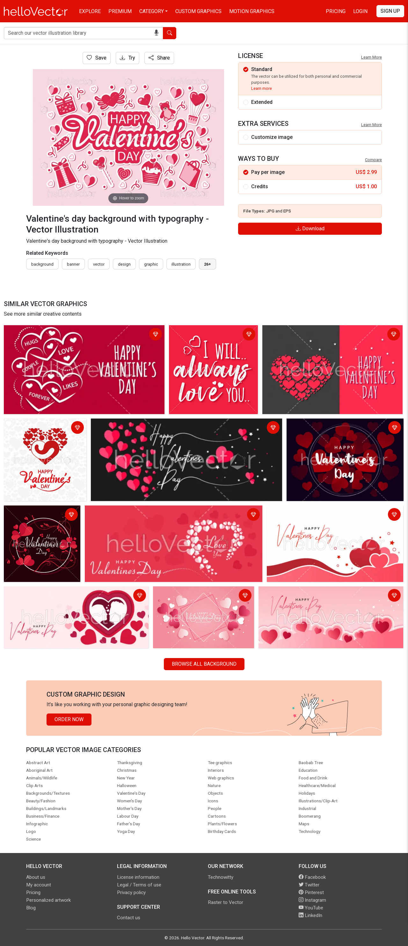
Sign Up (390, 11)
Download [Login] (310, 229)
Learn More (371, 57)
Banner (73, 264)
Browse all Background (204, 664)
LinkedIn (310, 915)
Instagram (312, 900)
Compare (373, 159)
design (124, 264)
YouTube (311, 908)
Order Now (69, 719)
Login (360, 11)
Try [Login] (127, 58)
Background (42, 264)
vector (99, 264)
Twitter (309, 885)
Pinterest (311, 892)
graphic (151, 264)
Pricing (336, 11)
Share (159, 58)
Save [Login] (96, 58)
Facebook (312, 877)
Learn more (261, 88)
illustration (181, 264)
